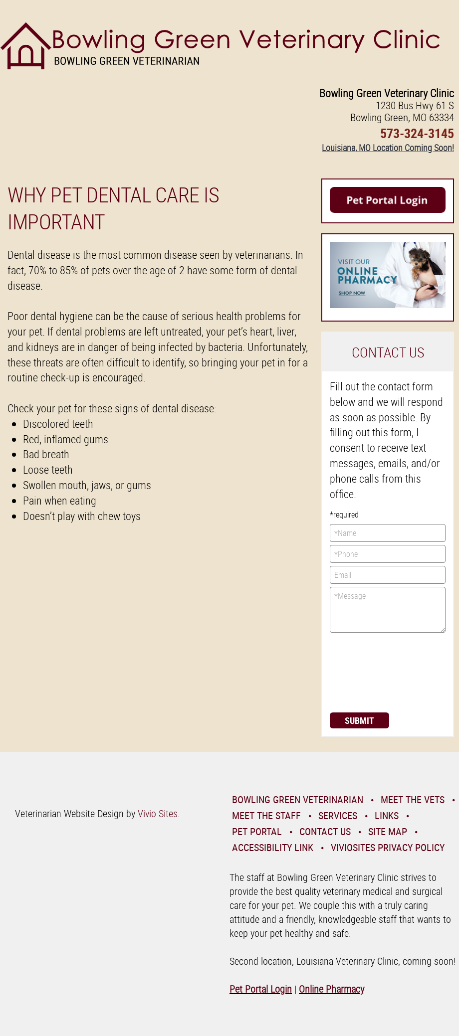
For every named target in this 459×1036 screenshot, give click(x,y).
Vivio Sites (158, 813)
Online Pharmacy (331, 989)
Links (387, 815)
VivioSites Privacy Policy (388, 847)
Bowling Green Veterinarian (297, 799)
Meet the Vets (413, 799)
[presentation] (371, 671)
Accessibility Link (272, 847)
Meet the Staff (266, 815)
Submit (359, 720)
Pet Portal (257, 831)
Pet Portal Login (261, 989)
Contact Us (325, 831)
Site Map (387, 831)
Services (337, 815)
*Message (388, 610)
